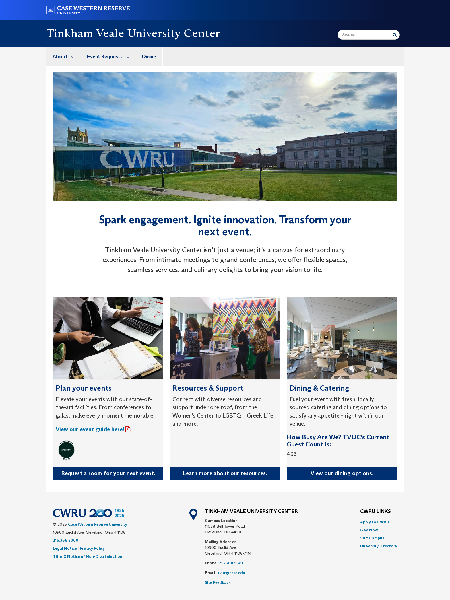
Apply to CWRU (374, 522)
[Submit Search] (395, 35)
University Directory (378, 546)
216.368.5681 (231, 563)
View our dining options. (342, 473)
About (67, 56)
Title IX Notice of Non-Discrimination (87, 556)
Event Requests (111, 56)
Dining (149, 56)
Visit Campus (372, 538)
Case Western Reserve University (97, 524)
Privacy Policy (92, 548)
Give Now (369, 530)
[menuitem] (63, 56)
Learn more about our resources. (225, 473)
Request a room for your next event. (108, 473)
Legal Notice (65, 548)
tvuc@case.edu (231, 572)
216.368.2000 (65, 540)
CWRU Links (375, 511)
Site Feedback (218, 582)
